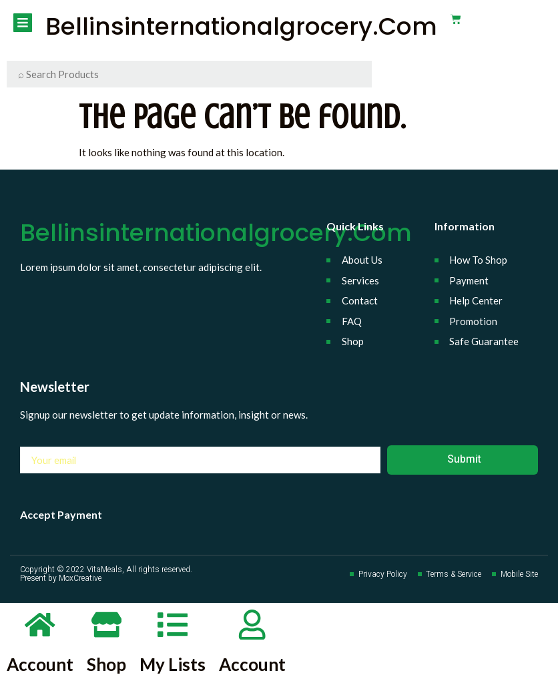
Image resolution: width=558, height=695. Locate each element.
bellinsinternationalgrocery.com (240, 26)
